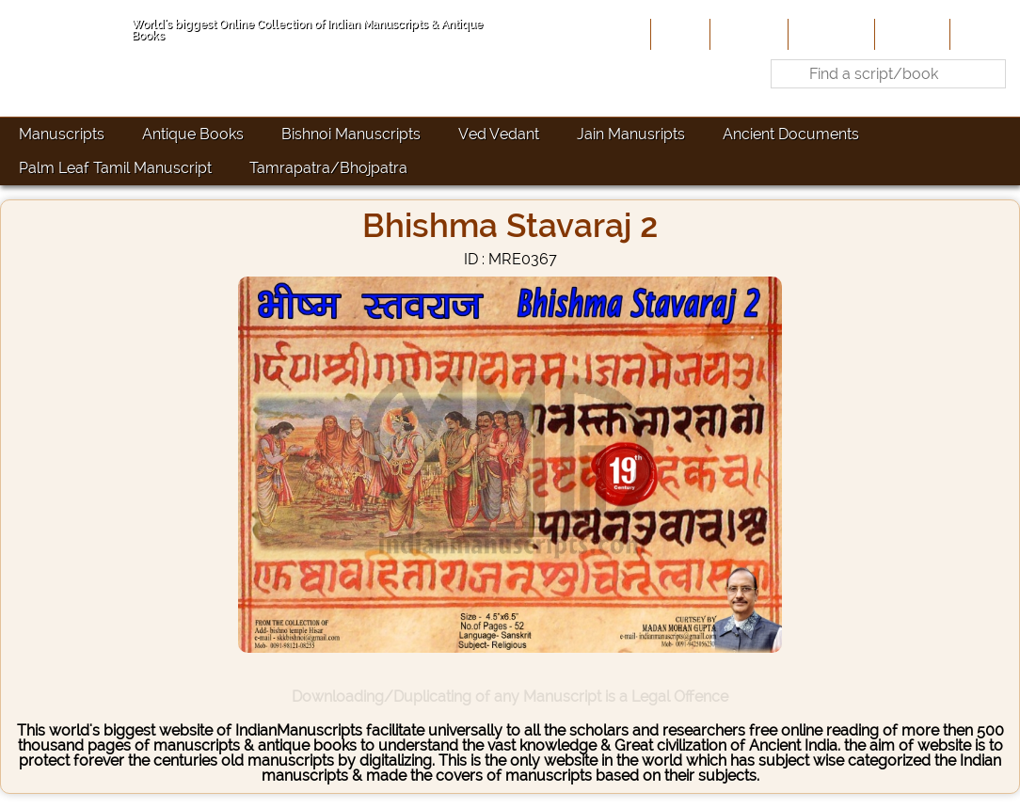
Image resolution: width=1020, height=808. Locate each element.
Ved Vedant (498, 134)
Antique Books (193, 134)
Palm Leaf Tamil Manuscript (115, 168)
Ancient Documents (791, 134)
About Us (747, 33)
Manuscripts (61, 134)
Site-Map (910, 33)
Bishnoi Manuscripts (351, 134)
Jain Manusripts (631, 134)
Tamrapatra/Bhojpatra (328, 168)
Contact (983, 33)
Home (678, 33)
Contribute (829, 33)
